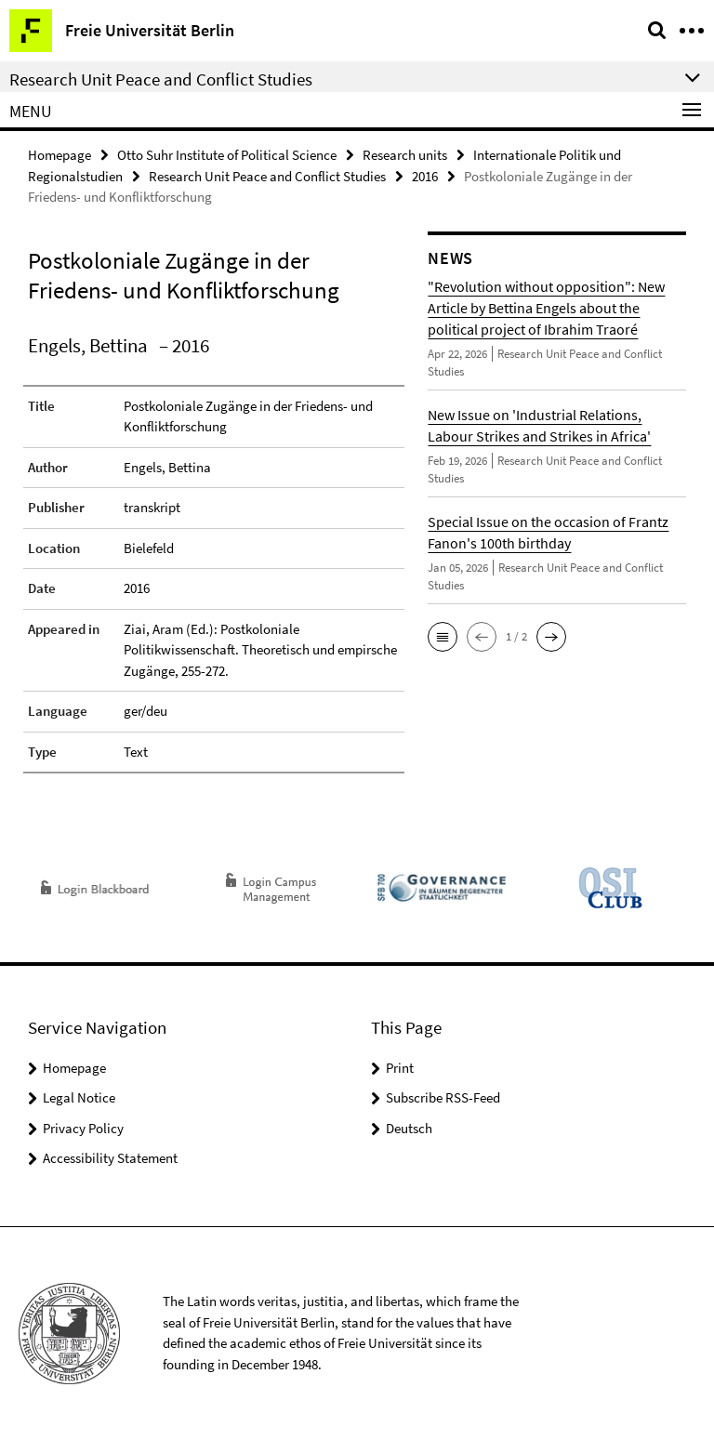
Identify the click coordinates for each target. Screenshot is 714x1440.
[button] (442, 636)
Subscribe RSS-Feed (443, 1097)
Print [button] (400, 1068)
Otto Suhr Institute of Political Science (227, 155)
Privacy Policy (83, 1128)
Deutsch (409, 1128)
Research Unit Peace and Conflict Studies (267, 176)
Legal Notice (79, 1097)
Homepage (59, 155)
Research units (405, 155)
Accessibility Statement (110, 1158)
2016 (425, 176)
